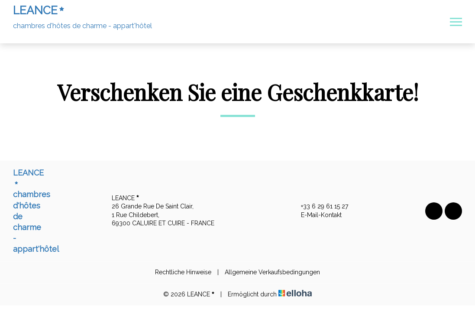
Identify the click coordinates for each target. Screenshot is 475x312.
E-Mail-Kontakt (316, 215)
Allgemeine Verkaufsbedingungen (272, 272)
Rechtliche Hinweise (183, 272)
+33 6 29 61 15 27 (319, 207)
